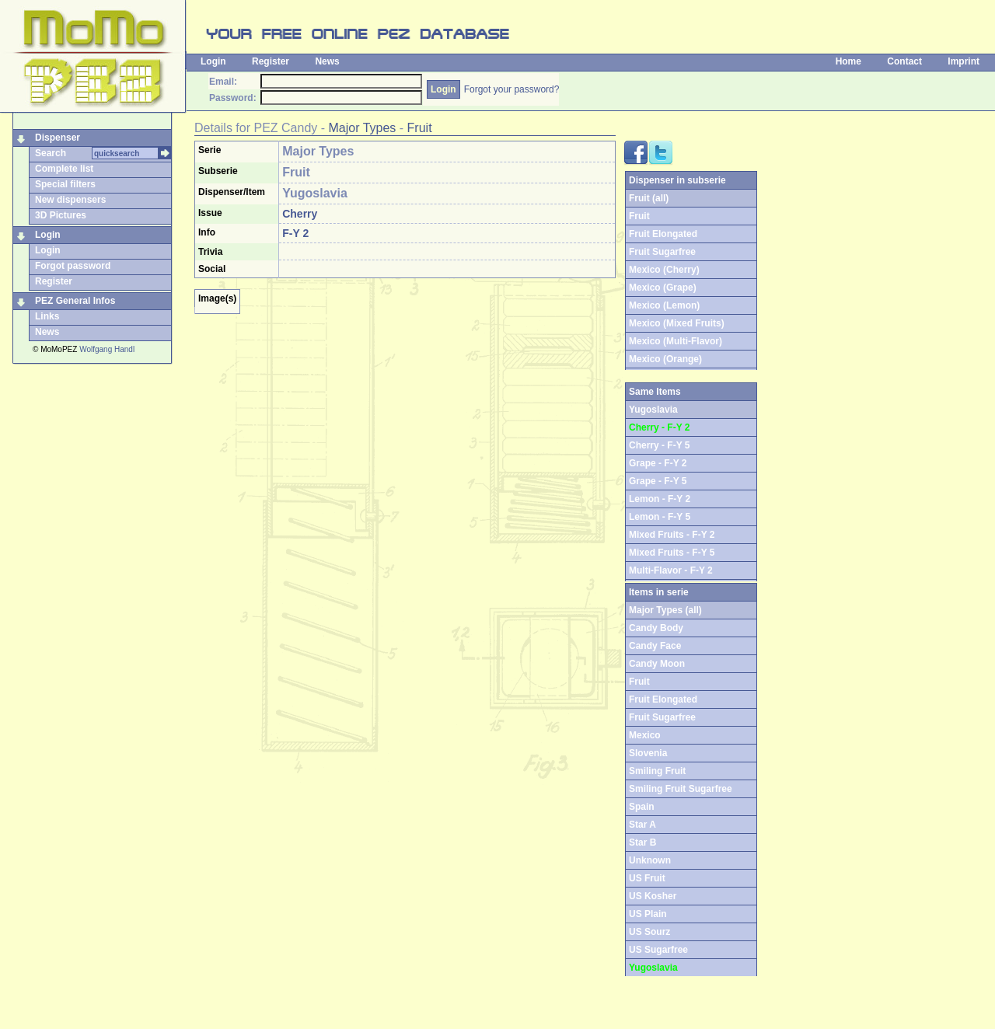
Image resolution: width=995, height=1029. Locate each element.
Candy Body (656, 628)
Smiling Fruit (657, 771)
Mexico (645, 735)
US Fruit (647, 878)
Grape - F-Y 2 (657, 463)
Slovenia (648, 753)
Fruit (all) (649, 198)
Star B (642, 842)
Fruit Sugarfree (662, 251)
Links (47, 316)
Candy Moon (657, 663)
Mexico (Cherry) (664, 269)
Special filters (65, 184)
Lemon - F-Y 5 (659, 516)
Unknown (650, 860)
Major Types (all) (665, 610)
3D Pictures (60, 215)
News (327, 61)
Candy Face (655, 645)
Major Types (362, 127)
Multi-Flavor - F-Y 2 (671, 570)
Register (270, 61)
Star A (642, 824)
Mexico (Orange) (665, 359)
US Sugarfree (658, 949)
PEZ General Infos (75, 300)
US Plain (648, 914)
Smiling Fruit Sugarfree (680, 788)
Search (50, 153)
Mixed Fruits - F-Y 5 (671, 552)
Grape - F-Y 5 (657, 481)
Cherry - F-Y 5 (659, 445)
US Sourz (649, 931)
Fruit (419, 127)
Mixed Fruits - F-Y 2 (671, 534)
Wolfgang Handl (106, 349)
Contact (904, 61)
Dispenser (57, 137)
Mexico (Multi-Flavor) (675, 341)
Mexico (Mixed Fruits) (676, 323)
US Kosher (652, 896)
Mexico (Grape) (662, 287)
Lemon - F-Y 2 (659, 499)
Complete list (64, 168)
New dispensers (70, 199)
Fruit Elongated (663, 233)
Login (213, 61)
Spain (642, 806)
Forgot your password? (512, 89)
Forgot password (72, 265)
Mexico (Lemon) (664, 305)
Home (848, 61)
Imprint (963, 61)
